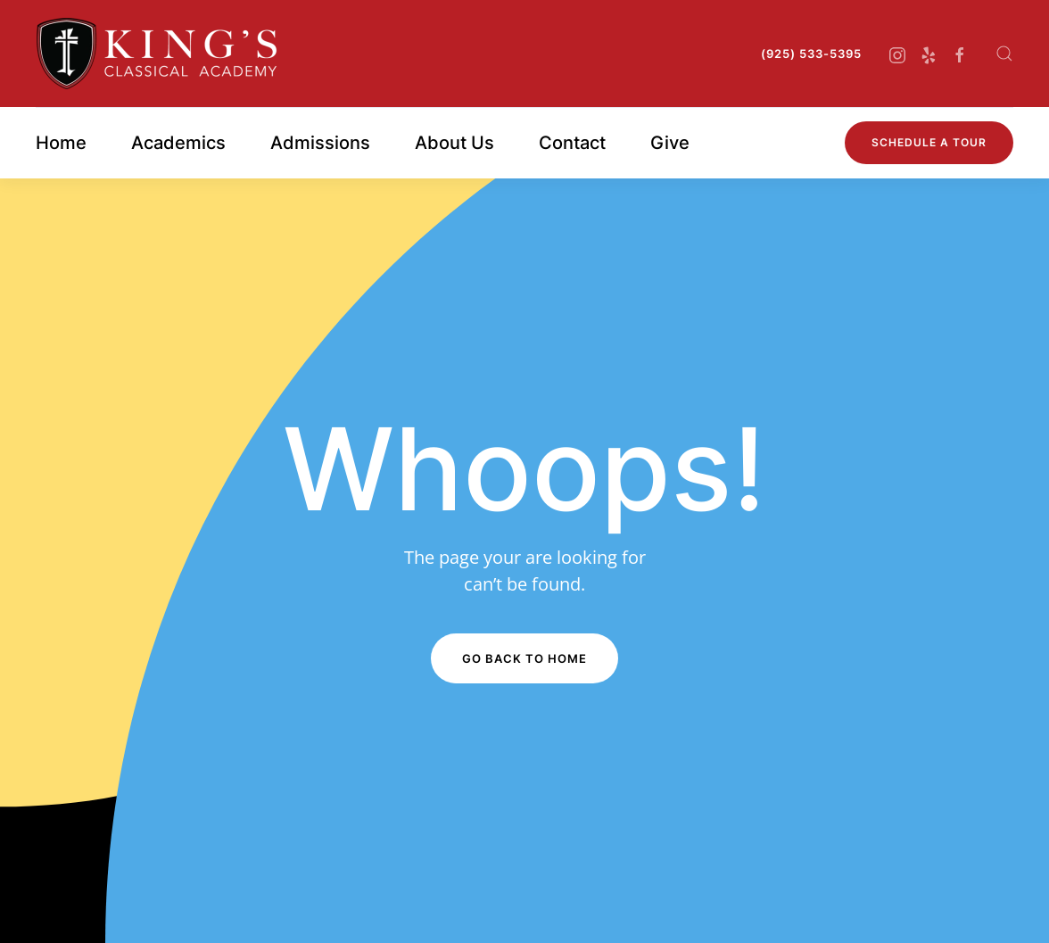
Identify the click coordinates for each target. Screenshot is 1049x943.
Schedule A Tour (929, 142)
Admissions (320, 142)
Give (670, 142)
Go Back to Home (524, 658)
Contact (572, 142)
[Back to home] (156, 53)
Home (61, 142)
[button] (1004, 53)
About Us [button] (454, 142)
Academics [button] (178, 142)
